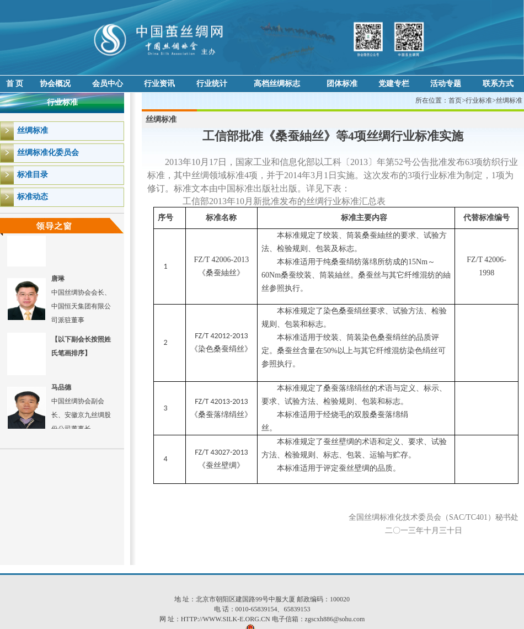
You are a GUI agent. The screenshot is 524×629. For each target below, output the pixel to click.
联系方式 (498, 83)
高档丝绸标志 (277, 83)
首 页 (15, 83)
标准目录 (32, 174)
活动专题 (445, 83)
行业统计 (211, 83)
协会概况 (55, 83)
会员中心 (107, 83)
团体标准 (342, 83)
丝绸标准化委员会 (48, 152)
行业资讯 (159, 83)
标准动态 (32, 197)
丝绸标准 (32, 130)
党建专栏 (393, 83)
